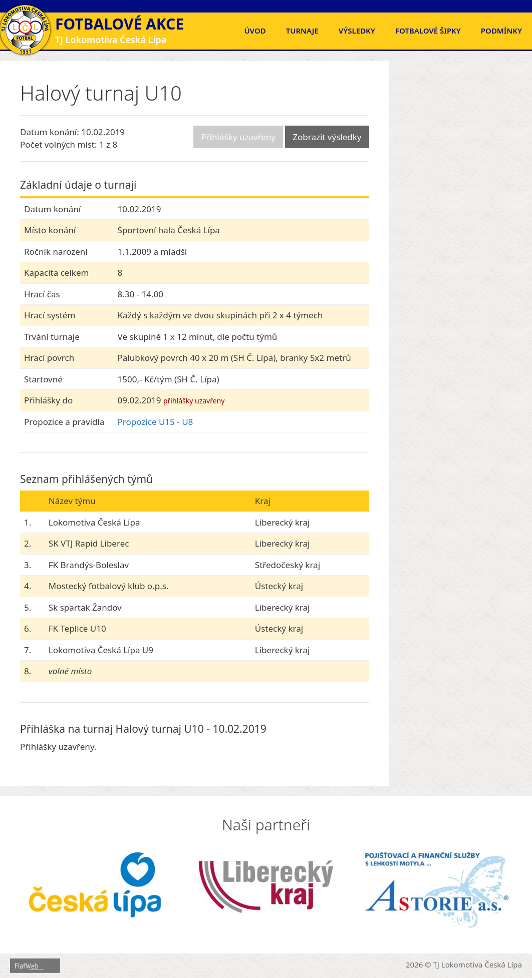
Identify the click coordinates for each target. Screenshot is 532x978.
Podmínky (501, 31)
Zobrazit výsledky (327, 137)
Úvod (254, 31)
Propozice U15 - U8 (155, 421)
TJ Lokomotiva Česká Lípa (477, 964)
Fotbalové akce (119, 24)
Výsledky (357, 31)
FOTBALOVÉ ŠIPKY (428, 31)
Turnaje (302, 31)
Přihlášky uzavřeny (238, 137)
